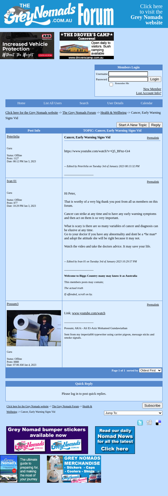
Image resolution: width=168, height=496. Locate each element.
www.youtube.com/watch (88, 313)
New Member (152, 89)
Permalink (153, 137)
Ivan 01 (12, 181)
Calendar (147, 103)
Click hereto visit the (147, 14)
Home (21, 103)
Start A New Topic (133, 125)
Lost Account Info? (148, 93)
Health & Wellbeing (114, 113)
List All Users (53, 103)
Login (154, 79)
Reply (155, 125)
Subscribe (152, 405)
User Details (115, 103)
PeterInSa (13, 136)
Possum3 (12, 304)
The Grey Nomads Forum (79, 113)
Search (84, 103)
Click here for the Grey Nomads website (31, 113)
